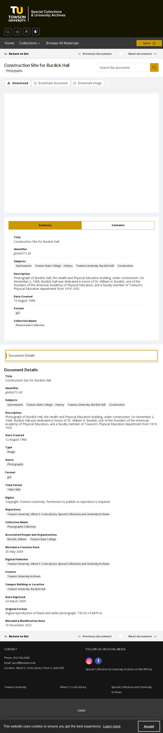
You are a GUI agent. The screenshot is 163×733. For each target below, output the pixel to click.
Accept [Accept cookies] (149, 726)
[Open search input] (7, 31)
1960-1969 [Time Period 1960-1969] (13, 489)
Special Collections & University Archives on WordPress (119, 669)
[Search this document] (124, 67)
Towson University (15, 687)
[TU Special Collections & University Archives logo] (38, 14)
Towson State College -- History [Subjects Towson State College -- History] (54, 266)
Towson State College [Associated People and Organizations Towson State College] (43, 539)
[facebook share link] (98, 660)
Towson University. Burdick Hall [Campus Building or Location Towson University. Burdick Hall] (26, 589)
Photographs (14, 71)
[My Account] (26, 31)
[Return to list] (24, 54)
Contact (81, 710)
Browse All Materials (62, 43)
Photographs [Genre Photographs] (15, 464)
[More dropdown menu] (149, 43)
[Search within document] (154, 67)
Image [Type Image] (11, 452)
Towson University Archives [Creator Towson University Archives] (23, 576)
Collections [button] (30, 43)
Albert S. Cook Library (73, 687)
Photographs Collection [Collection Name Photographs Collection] (30, 325)
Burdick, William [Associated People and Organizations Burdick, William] (17, 539)
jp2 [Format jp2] (18, 313)
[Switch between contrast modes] (35, 31)
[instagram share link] (89, 660)
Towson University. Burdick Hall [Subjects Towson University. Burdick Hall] (95, 266)
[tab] (45, 225)
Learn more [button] (112, 726)
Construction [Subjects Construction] (125, 266)
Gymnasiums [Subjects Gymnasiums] (23, 266)
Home (9, 43)
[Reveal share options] (17, 31)
